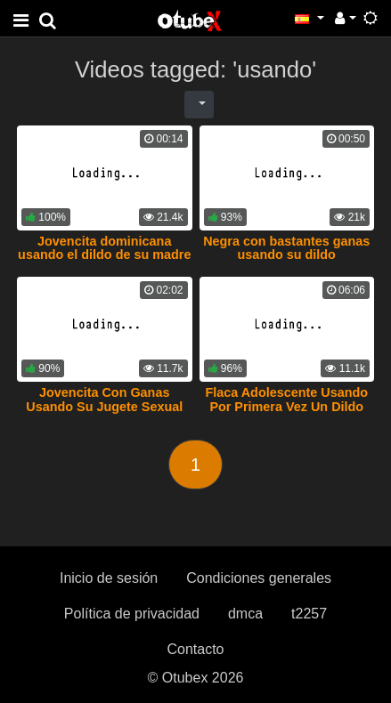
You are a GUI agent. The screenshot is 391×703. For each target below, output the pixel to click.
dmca (245, 613)
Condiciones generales (258, 578)
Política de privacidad (132, 613)
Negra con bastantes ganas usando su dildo (286, 248)
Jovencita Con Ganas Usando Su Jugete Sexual (104, 399)
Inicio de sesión (109, 578)
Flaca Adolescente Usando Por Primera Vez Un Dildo (286, 399)
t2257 (309, 613)
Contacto (195, 649)
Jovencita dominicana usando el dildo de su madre (104, 248)
